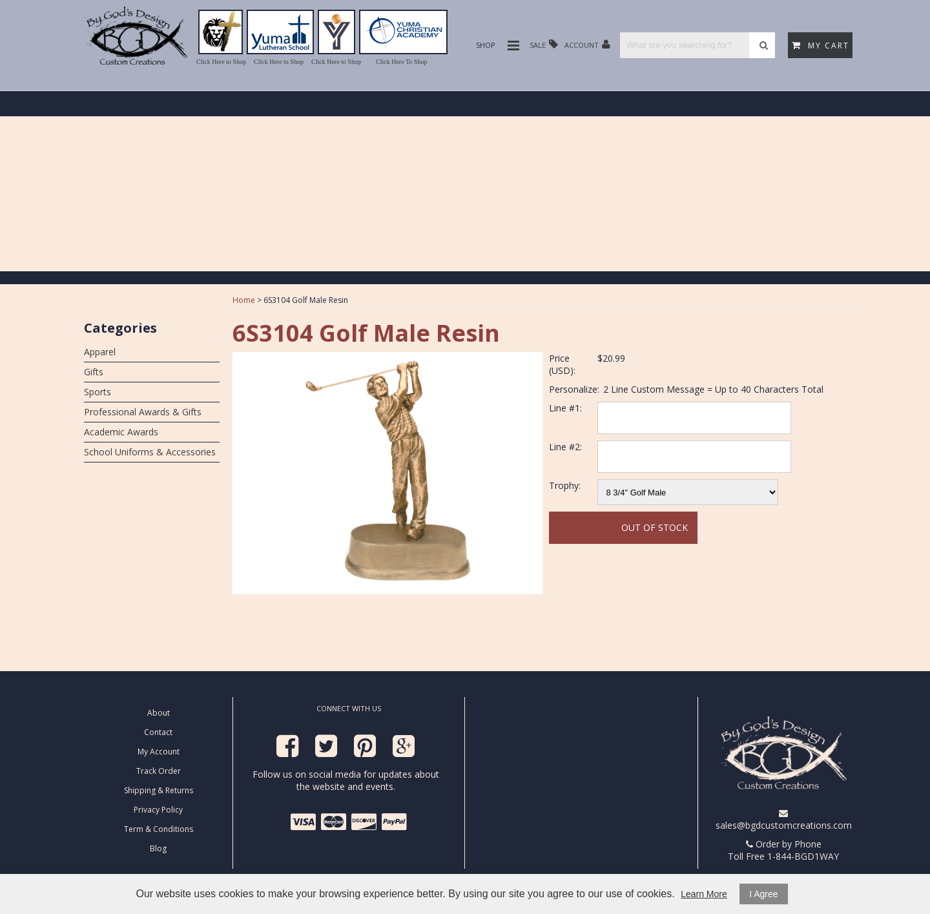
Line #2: (565, 447)
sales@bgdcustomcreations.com (784, 820)
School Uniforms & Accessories (150, 452)
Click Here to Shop (221, 61)
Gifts (93, 372)
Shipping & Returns (158, 790)
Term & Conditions (158, 829)
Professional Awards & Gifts (143, 412)
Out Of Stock (654, 527)
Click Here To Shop (401, 61)
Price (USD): (562, 364)
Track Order (158, 770)
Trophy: (565, 485)
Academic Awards (121, 432)
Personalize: (574, 389)
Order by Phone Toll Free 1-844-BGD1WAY (783, 850)
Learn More (704, 894)
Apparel (100, 352)
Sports (97, 392)
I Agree (763, 894)
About (158, 712)
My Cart (820, 45)
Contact (158, 732)
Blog (158, 848)
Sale (544, 44)
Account (587, 44)
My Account (159, 751)
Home (243, 300)
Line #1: (565, 408)
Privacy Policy (158, 809)
